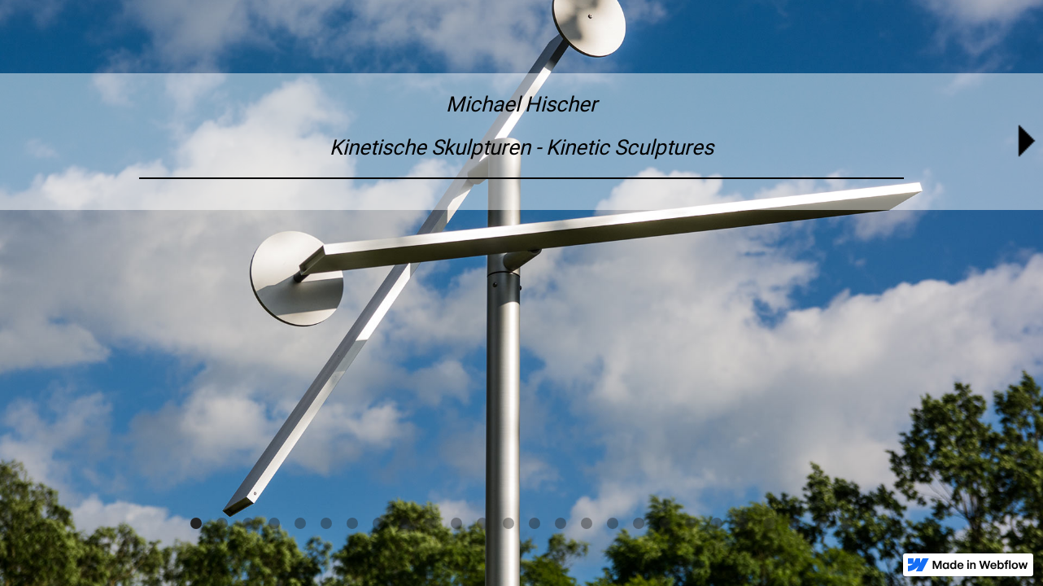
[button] (196, 523)
